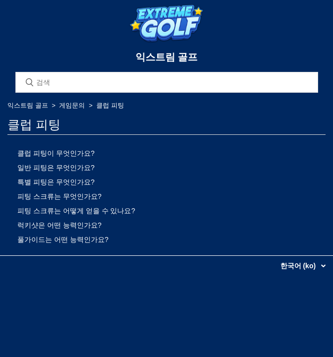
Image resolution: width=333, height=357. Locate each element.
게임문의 (72, 105)
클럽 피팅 (110, 105)
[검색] (167, 82)
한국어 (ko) (299, 266)
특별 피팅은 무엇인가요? (56, 182)
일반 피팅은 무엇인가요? (56, 168)
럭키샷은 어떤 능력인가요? (59, 225)
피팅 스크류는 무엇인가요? (59, 196)
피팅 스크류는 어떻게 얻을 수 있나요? (76, 211)
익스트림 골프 (27, 105)
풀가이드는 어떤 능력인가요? (63, 239)
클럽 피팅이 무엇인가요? (56, 153)
